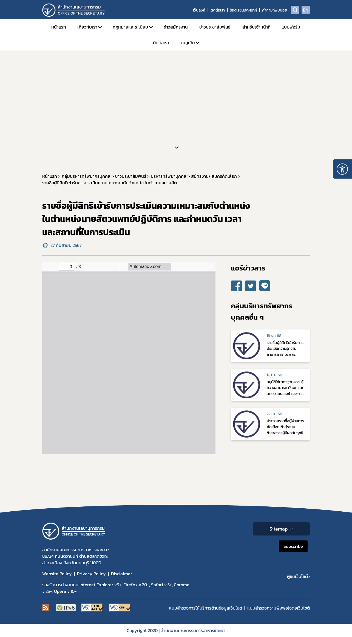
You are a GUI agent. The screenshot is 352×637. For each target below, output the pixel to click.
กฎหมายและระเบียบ (130, 27)
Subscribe (293, 546)
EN (305, 10)
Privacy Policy (91, 573)
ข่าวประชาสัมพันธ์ (214, 27)
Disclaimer (121, 573)
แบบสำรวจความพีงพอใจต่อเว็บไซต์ (278, 608)
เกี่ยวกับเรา (87, 27)
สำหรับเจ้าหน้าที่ (256, 27)
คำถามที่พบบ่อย (274, 10)
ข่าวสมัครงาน (176, 27)
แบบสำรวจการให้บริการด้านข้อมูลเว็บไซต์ (205, 608)
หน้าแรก (58, 27)
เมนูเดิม (188, 42)
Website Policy (57, 573)
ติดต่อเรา (218, 10)
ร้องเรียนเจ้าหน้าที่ (243, 10)
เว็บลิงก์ (199, 10)
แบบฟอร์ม (291, 27)
